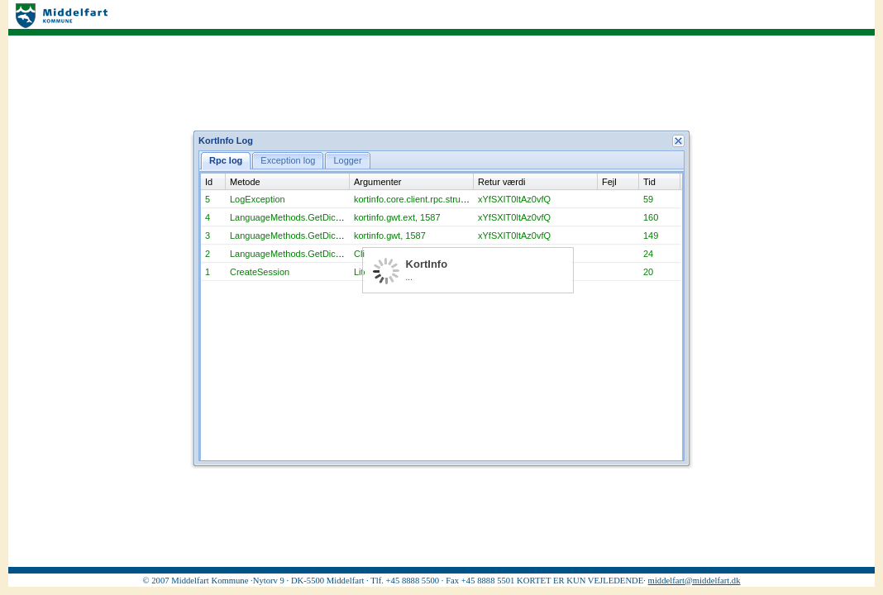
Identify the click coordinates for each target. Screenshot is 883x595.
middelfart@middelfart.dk (694, 580)
